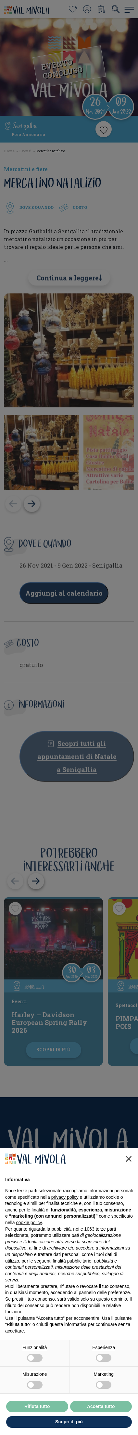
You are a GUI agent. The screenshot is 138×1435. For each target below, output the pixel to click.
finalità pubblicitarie (72, 1261)
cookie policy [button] (29, 1222)
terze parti (106, 1229)
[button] (129, 1159)
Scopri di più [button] (69, 1421)
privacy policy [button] (65, 1197)
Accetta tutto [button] (101, 1406)
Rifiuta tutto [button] (37, 1406)
